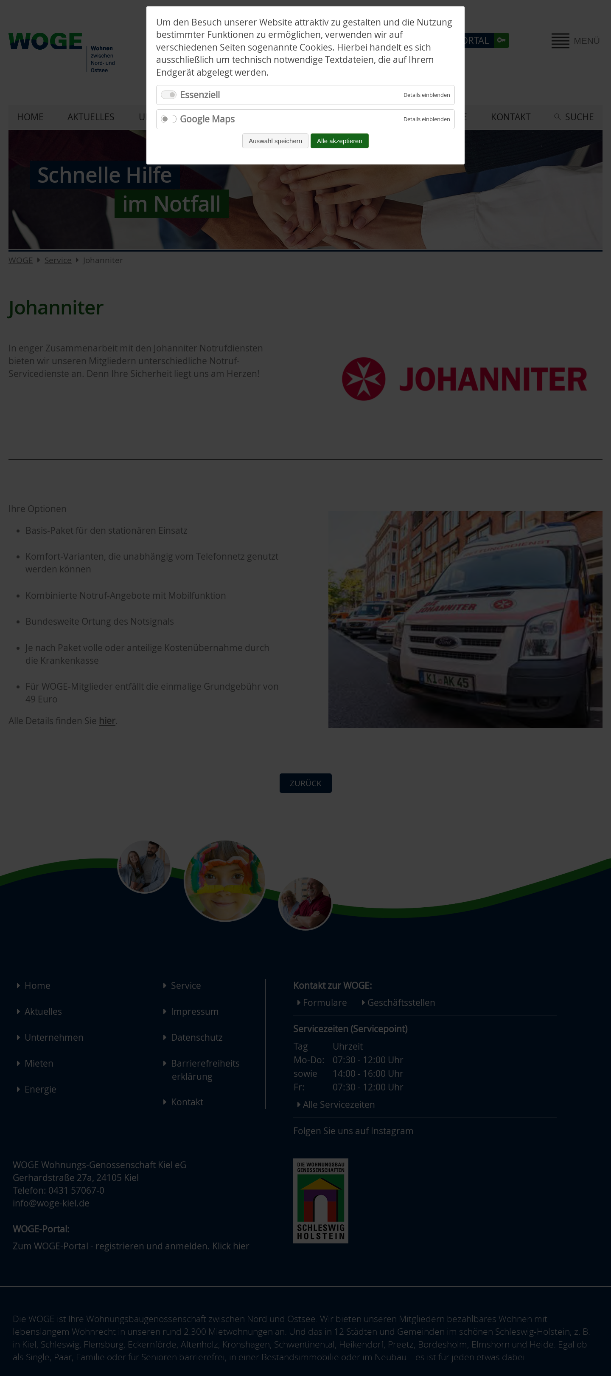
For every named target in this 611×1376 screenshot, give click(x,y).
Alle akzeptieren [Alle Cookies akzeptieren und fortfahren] (339, 140)
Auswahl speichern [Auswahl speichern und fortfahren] (275, 140)
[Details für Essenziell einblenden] (426, 95)
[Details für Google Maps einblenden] (426, 119)
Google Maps (207, 119)
